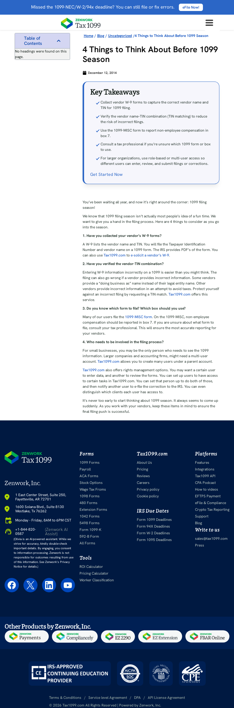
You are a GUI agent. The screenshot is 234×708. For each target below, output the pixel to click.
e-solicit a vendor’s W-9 (150, 255)
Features (202, 462)
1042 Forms (90, 516)
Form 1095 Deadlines (154, 540)
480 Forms (89, 503)
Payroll (85, 469)
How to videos (206, 489)
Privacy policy (148, 489)
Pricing (142, 469)
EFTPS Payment (208, 496)
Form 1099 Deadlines (154, 519)
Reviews (143, 476)
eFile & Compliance (210, 503)
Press (199, 545)
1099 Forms (90, 462)
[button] (59, 41)
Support (201, 516)
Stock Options (91, 483)
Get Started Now (106, 174)
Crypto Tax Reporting (212, 509)
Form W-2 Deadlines (153, 533)
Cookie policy (148, 496)
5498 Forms (90, 523)
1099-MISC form (138, 316)
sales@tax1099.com (211, 538)
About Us (144, 462)
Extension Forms (93, 509)
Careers (143, 483)
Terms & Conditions (65, 697)
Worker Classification (97, 580)
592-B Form (89, 536)
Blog (198, 523)
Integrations (204, 469)
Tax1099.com (115, 255)
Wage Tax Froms (93, 489)
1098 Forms (90, 496)
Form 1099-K (90, 530)
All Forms (87, 543)
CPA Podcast (205, 483)
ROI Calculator (91, 567)
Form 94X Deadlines (153, 526)
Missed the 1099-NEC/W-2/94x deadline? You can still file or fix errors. (117, 7)
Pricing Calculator (94, 573)
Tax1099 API (205, 476)
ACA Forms (89, 476)
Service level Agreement (107, 697)
